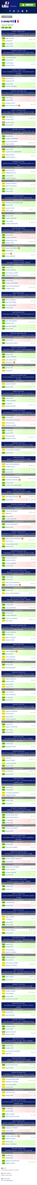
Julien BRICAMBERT (11, 321)
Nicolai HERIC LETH (11, 240)
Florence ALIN (10, 713)
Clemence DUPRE (11, 425)
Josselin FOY (9, 404)
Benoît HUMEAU (10, 930)
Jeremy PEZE (9, 46)
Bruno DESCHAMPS (11, 248)
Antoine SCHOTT (10, 103)
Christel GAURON (11, 178)
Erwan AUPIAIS (10, 65)
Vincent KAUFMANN (11, 141)
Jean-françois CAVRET (12, 273)
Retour (7, 17)
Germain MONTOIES (12, 815)
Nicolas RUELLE (10, 170)
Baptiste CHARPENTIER (12, 1161)
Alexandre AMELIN (11, 183)
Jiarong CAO (9, 362)
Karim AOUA (9, 44)
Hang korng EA (10, 950)
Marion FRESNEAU (11, 1144)
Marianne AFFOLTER (12, 999)
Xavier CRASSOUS (11, 679)
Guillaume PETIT (10, 957)
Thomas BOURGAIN (11, 511)
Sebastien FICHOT (11, 746)
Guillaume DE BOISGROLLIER (14, 203)
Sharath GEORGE (10, 560)
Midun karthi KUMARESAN (13, 538)
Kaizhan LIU (9, 889)
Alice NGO (9, 513)
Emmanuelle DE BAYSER (13, 420)
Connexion (27, 4)
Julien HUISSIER (10, 1114)
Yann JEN (8, 758)
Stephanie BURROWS (12, 275)
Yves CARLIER (10, 692)
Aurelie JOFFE (9, 947)
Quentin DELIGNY (11, 57)
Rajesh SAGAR (10, 144)
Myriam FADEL (10, 243)
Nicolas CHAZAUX (11, 563)
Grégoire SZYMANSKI (12, 138)
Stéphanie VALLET (11, 173)
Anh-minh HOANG (11, 305)
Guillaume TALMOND (12, 1081)
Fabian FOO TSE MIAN (12, 867)
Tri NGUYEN (9, 430)
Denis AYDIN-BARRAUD (13, 286)
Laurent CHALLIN (11, 763)
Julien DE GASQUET (11, 186)
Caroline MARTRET (11, 218)
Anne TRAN (9, 621)
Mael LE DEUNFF (11, 637)
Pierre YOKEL (9, 210)
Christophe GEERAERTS (12, 793)
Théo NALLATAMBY (11, 847)
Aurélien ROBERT (11, 991)
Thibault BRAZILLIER (12, 544)
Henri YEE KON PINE (12, 105)
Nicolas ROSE (9, 119)
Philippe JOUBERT (11, 795)
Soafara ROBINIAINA (12, 223)
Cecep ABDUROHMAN (12, 1079)
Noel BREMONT (10, 902)
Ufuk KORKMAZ (10, 651)
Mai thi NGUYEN (10, 157)
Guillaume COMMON (12, 1128)
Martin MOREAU (10, 869)
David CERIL (9, 724)
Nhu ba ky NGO (10, 423)
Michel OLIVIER (10, 1034)
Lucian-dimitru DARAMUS (13, 450)
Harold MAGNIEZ (11, 659)
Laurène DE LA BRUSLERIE (13, 152)
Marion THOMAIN (11, 952)
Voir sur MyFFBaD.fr (7, 1180)
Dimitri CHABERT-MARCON (14, 858)
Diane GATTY (9, 687)
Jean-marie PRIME (11, 302)
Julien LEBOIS (9, 976)
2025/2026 (13, 6)
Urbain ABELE (10, 63)
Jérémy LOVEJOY (10, 760)
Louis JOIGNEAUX (11, 607)
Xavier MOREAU (10, 1015)
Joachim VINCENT (11, 384)
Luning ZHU (9, 41)
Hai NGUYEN (9, 771)
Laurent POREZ (10, 208)
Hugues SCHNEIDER (11, 711)
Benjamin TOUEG (11, 438)
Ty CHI (7, 253)
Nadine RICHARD (11, 406)
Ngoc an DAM (10, 38)
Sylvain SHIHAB (10, 640)
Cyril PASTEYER (10, 1092)
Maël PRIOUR (9, 117)
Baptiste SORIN (10, 1163)
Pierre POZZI (9, 541)
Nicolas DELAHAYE (11, 558)
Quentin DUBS (10, 122)
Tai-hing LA (9, 919)
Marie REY (9, 1053)
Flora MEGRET (10, 993)
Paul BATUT (9, 371)
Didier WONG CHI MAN (12, 1116)
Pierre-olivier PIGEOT (12, 343)
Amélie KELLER (10, 81)
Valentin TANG (10, 323)
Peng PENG (9, 803)
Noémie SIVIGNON (11, 86)
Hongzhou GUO (10, 288)
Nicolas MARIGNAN (11, 1136)
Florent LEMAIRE (10, 300)
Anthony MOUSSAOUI (12, 817)
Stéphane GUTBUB (11, 965)
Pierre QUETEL (10, 78)
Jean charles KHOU (11, 360)
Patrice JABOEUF (10, 256)
